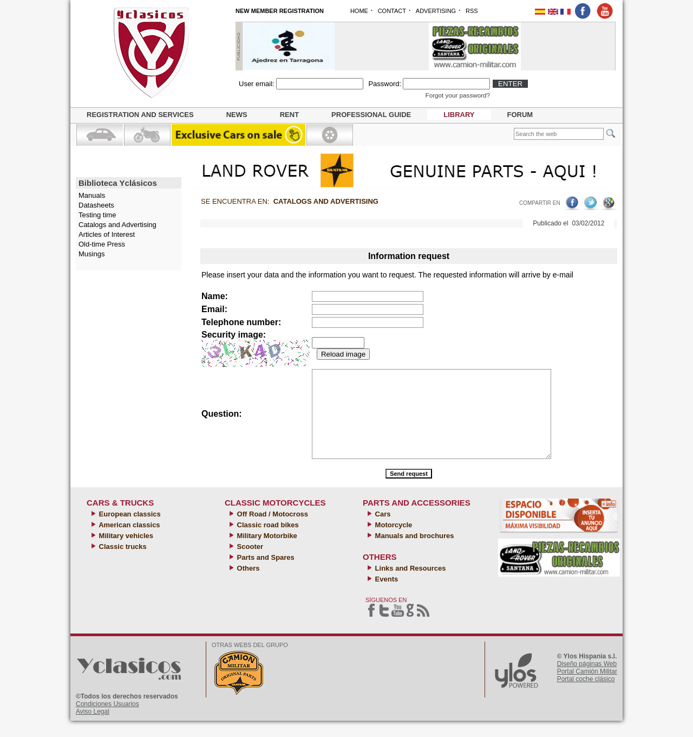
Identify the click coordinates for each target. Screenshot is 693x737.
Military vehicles (125, 552)
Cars (382, 530)
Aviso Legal (92, 728)
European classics (129, 530)
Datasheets (96, 205)
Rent (289, 115)
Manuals (92, 195)
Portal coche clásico (586, 695)
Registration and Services (140, 115)
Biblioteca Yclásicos (118, 183)
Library (458, 115)
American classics (128, 541)
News (236, 115)
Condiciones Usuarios (107, 720)
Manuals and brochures (413, 552)
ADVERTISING (436, 11)
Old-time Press (102, 244)
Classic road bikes (267, 541)
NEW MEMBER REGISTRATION (280, 11)
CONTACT (392, 11)
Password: (384, 84)
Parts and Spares (265, 574)
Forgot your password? (458, 95)
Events (385, 595)
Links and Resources (409, 584)
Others (247, 584)
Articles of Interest (107, 234)
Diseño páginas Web (587, 680)
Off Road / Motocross (271, 530)
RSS (472, 11)
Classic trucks (122, 563)
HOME (359, 11)
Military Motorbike (266, 552)
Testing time (97, 215)
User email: (256, 84)
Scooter (249, 563)
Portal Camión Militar (587, 687)
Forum (520, 115)
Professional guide (371, 115)
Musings (91, 254)
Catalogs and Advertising (117, 225)
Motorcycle (392, 541)
